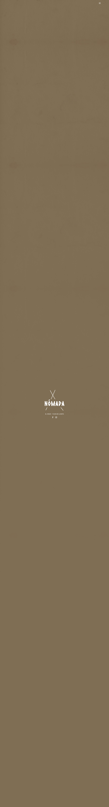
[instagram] (56, 417)
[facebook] (53, 417)
